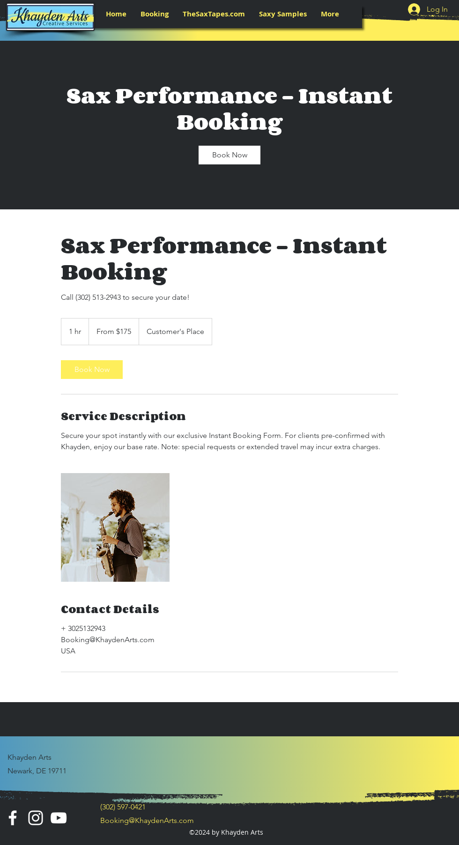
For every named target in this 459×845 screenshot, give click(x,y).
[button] (154, 14)
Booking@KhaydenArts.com (147, 820)
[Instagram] (35, 818)
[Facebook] (12, 818)
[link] (229, 155)
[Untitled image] (115, 527)
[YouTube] (58, 818)
